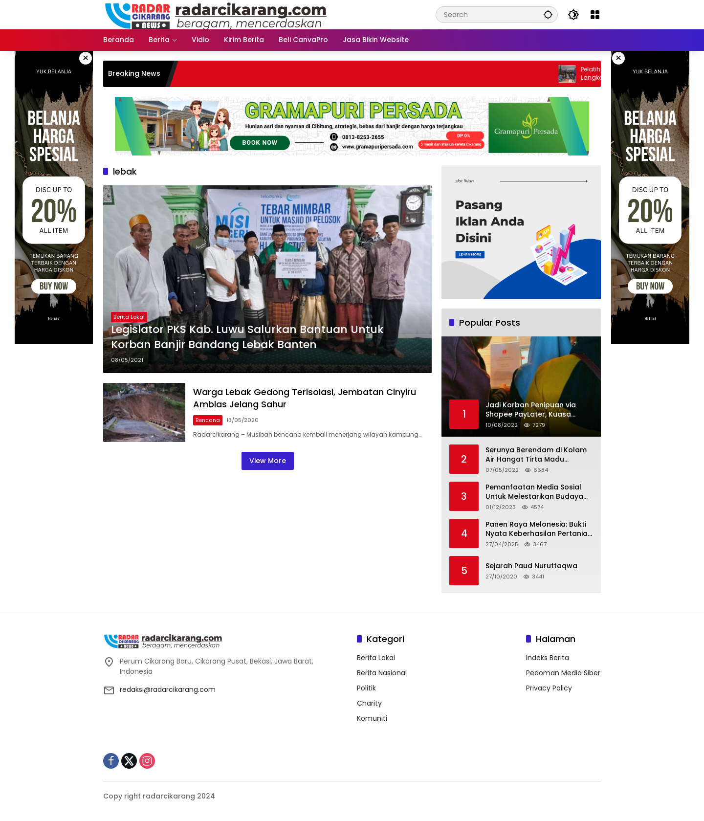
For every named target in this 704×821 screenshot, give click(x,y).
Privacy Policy (549, 688)
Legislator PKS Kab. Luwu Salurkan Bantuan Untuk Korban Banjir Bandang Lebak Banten (247, 337)
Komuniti (372, 718)
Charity (369, 703)
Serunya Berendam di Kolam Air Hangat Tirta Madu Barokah (536, 455)
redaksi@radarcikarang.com (168, 689)
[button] (548, 14)
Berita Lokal (129, 317)
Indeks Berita (547, 658)
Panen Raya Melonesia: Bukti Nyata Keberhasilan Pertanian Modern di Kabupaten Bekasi (538, 529)
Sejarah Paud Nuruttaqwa (531, 566)
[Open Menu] (595, 15)
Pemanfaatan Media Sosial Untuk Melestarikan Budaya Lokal (534, 492)
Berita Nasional (382, 673)
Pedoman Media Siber (563, 673)
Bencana (208, 420)
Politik (366, 688)
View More (267, 461)
